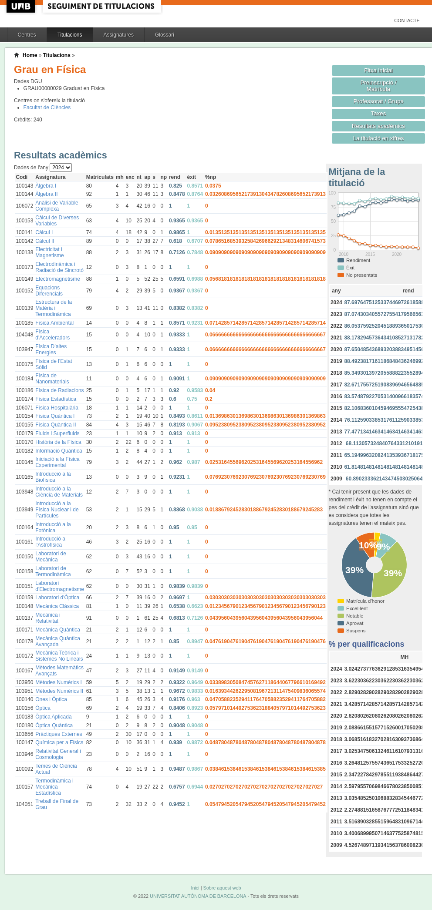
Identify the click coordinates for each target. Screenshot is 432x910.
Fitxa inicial (378, 70)
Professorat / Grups (378, 101)
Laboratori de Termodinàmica (53, 571)
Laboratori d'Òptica (57, 597)
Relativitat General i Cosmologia (58, 754)
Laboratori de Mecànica (50, 557)
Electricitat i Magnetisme (49, 252)
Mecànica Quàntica (57, 630)
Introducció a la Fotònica (53, 527)
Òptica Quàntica (54, 725)
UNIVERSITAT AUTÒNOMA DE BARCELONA (198, 896)
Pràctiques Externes (58, 734)
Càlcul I (44, 232)
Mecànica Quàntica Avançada (57, 641)
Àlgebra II (46, 194)
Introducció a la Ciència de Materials (59, 492)
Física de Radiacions (59, 390)
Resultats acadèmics (378, 126)
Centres (27, 35)
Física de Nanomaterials (52, 379)
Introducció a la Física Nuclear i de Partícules (56, 509)
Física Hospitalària (56, 408)
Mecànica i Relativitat (47, 618)
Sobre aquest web (222, 887)
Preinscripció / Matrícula (379, 85)
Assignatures (119, 35)
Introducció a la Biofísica (53, 477)
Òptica (43, 708)
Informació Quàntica (58, 451)
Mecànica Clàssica (57, 606)
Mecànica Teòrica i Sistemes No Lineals (59, 656)
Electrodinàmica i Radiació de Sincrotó (59, 267)
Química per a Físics (59, 742)
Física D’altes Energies (51, 349)
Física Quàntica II (55, 425)
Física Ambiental (54, 323)
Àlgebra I (45, 186)
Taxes (378, 113)
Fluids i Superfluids (57, 433)
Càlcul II (44, 241)
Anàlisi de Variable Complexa (56, 206)
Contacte (407, 20)
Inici (195, 887)
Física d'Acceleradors (52, 335)
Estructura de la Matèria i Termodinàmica (53, 308)
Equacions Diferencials (49, 291)
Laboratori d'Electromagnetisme (59, 586)
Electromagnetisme (57, 279)
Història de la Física (58, 442)
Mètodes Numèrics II (59, 691)
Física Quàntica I (54, 416)
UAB (21, 6)
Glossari (164, 35)
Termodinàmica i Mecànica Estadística (54, 787)
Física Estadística (55, 399)
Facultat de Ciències (47, 107)
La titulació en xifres (378, 138)
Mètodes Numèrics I (58, 682)
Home (30, 55)
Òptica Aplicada (53, 717)
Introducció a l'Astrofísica (50, 542)
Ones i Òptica (51, 699)
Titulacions (69, 35)
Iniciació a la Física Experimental (57, 462)
